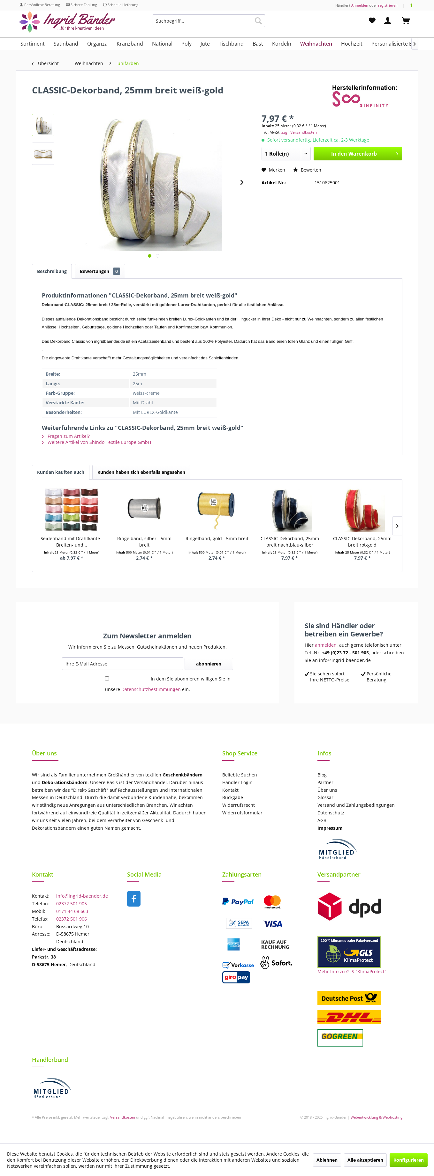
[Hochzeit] (352, 44)
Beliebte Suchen (239, 775)
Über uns (327, 790)
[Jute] (205, 44)
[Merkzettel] (372, 20)
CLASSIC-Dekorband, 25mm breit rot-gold (362, 541)
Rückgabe (232, 797)
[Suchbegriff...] (209, 20)
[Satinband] (66, 44)
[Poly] (186, 44)
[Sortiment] (32, 44)
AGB (321, 820)
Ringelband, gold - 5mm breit (217, 538)
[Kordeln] (282, 44)
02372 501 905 (71, 903)
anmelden (326, 645)
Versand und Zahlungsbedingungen (356, 805)
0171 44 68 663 (72, 911)
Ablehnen (327, 1160)
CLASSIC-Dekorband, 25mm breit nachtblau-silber (290, 541)
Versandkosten (122, 1117)
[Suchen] (258, 20)
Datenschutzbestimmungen (151, 689)
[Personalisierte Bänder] (399, 44)
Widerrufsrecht (238, 805)
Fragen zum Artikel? (66, 436)
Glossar (325, 797)
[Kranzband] (130, 44)
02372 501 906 (71, 919)
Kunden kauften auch (60, 472)
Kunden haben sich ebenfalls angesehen (141, 472)
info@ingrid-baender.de (82, 896)
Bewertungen (100, 271)
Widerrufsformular (242, 813)
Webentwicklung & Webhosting (376, 1117)
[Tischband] (231, 44)
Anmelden (359, 5)
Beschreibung (52, 271)
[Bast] (258, 44)
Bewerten (307, 170)
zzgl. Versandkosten (299, 132)
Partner (325, 782)
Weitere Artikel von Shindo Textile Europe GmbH (96, 442)
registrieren (388, 5)
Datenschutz (330, 813)
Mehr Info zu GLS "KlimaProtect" (351, 971)
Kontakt (230, 790)
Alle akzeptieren (365, 1160)
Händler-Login (237, 782)
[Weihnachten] (316, 44)
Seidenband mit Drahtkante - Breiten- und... (72, 541)
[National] (162, 44)
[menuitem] (209, 23)
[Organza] (97, 44)
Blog (322, 775)
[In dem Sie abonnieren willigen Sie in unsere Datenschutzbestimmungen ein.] (107, 678)
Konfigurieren (408, 1160)
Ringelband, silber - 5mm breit (144, 541)
